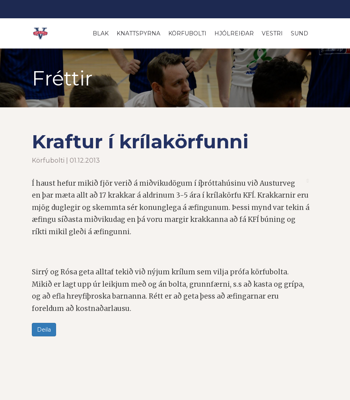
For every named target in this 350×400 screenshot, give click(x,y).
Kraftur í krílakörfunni (140, 141)
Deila (44, 329)
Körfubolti (187, 33)
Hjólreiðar (234, 33)
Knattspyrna (138, 33)
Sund (299, 33)
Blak (101, 33)
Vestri (272, 33)
